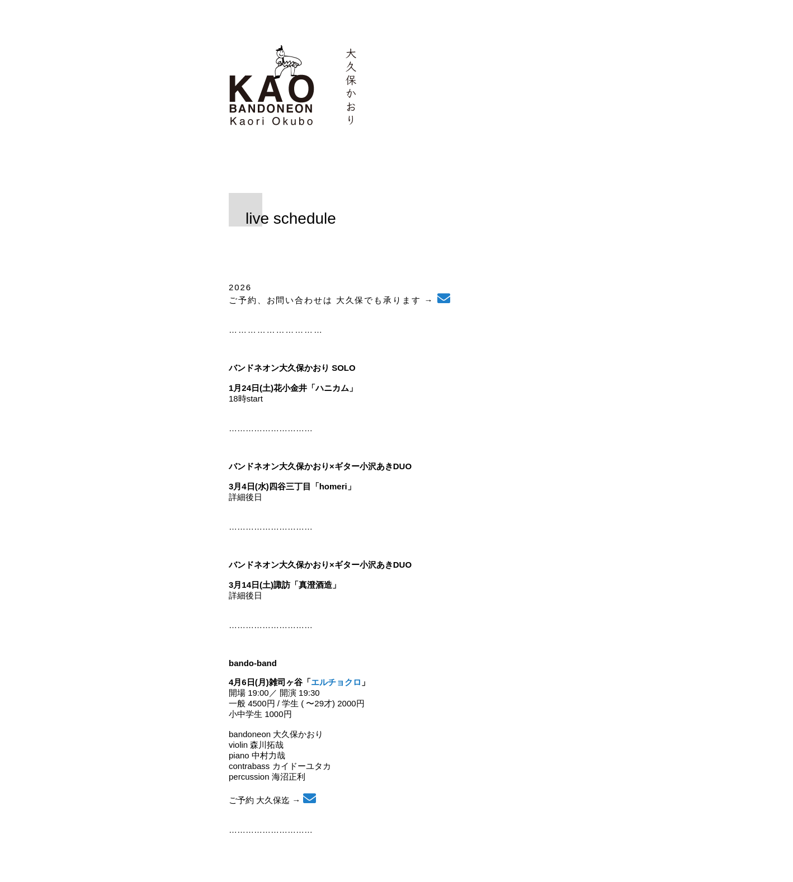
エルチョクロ (336, 682)
